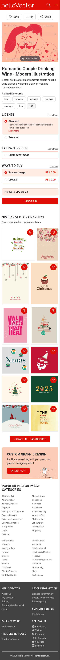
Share (45, 16)
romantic (19, 99)
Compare (54, 166)
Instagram (39, 638)
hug (21, 106)
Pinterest (38, 634)
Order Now (18, 470)
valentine (34, 99)
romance (49, 99)
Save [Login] (14, 16)
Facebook (39, 626)
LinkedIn (38, 645)
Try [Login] (29, 16)
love (6, 99)
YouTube (38, 641)
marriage (8, 106)
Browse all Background (30, 439)
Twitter (37, 630)
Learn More (53, 115)
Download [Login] (30, 200)
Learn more (13, 131)
